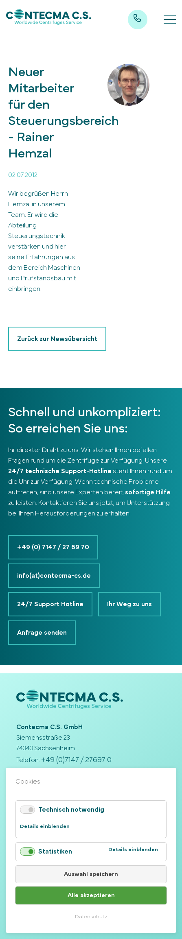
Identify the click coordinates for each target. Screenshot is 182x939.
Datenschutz (91, 916)
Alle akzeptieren (91, 895)
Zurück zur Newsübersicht (57, 339)
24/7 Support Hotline (50, 604)
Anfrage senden (42, 632)
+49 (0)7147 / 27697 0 (76, 760)
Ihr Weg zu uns (129, 604)
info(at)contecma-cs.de (54, 575)
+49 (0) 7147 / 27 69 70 (53, 547)
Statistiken (55, 851)
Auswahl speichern (91, 874)
